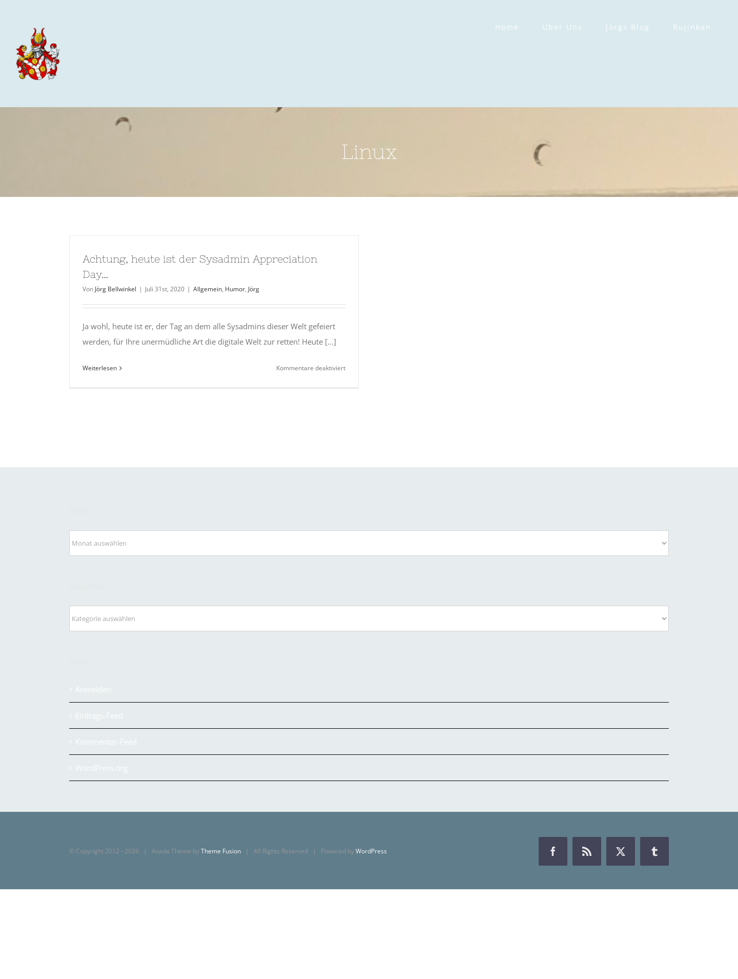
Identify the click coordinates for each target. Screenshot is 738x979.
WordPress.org (101, 768)
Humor (235, 289)
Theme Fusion (221, 851)
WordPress (371, 851)
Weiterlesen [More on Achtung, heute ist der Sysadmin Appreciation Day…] (100, 368)
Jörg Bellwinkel (115, 289)
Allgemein (207, 289)
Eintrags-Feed (99, 715)
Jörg (253, 289)
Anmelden (93, 689)
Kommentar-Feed (106, 741)
